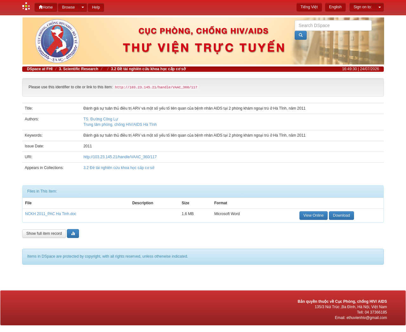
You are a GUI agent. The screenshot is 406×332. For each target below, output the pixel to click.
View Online (314, 215)
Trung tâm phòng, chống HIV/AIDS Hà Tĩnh (120, 124)
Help (96, 7)
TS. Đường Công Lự (100, 119)
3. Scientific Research (78, 69)
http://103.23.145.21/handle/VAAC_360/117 (120, 157)
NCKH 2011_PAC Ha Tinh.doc (50, 214)
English (335, 7)
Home (46, 7)
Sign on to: (363, 7)
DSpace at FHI (40, 69)
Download (341, 215)
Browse (68, 7)
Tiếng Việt (309, 7)
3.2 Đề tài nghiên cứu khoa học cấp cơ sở (148, 69)
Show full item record (44, 233)
